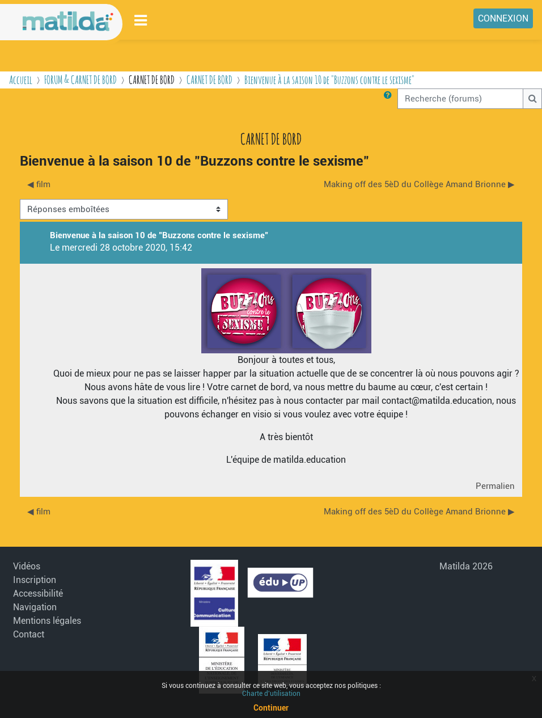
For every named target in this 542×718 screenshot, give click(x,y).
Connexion (503, 18)
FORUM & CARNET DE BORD (80, 80)
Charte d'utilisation (271, 694)
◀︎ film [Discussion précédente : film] (38, 184)
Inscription (34, 580)
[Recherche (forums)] (460, 98)
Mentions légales (47, 620)
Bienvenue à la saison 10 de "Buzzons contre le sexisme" (329, 80)
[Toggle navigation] (141, 20)
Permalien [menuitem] (495, 486)
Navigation (35, 607)
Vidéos (26, 566)
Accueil (20, 80)
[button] (390, 98)
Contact (28, 634)
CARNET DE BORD (209, 80)
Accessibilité (38, 593)
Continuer (271, 707)
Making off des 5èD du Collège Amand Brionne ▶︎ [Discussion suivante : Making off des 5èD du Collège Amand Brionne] (419, 184)
